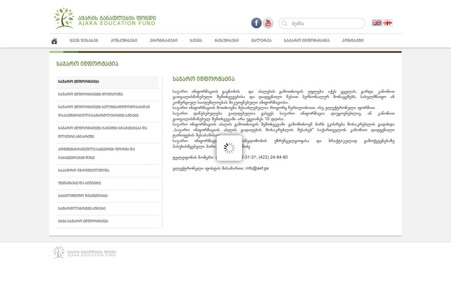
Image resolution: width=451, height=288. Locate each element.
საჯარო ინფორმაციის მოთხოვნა (90, 94)
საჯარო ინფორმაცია (78, 82)
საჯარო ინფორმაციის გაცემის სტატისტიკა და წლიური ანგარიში (102, 133)
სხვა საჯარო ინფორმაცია (83, 221)
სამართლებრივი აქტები (81, 209)
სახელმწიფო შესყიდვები (82, 196)
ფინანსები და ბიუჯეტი (79, 183)
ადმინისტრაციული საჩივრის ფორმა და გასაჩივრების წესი (96, 154)
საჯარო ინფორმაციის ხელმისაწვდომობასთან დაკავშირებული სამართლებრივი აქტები (104, 111)
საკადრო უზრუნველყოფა (83, 170)
